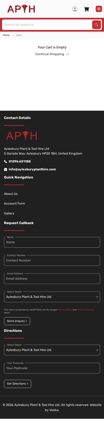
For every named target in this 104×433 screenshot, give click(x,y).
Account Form (14, 203)
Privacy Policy (65, 309)
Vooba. (54, 410)
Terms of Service (85, 309)
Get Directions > (17, 383)
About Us (11, 194)
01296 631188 (17, 161)
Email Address (15, 273)
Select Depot (14, 291)
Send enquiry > (17, 321)
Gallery (9, 213)
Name (10, 237)
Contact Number (16, 255)
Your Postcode (15, 363)
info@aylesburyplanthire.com (30, 169)
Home (6, 35)
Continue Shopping (52, 54)
